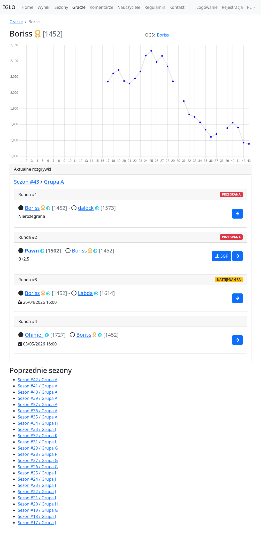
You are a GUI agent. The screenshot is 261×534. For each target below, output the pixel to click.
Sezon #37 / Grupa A (37, 404)
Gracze (79, 7)
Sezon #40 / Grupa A (37, 392)
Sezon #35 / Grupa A (37, 417)
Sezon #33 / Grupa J (37, 429)
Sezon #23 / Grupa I (37, 485)
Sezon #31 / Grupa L (37, 442)
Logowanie (207, 7)
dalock (86, 207)
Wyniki (43, 7)
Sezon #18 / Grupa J (37, 516)
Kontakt (177, 7)
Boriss (163, 35)
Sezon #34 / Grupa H (38, 423)
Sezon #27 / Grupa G (38, 460)
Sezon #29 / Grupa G (38, 448)
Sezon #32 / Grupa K (37, 435)
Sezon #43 (26, 181)
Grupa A (54, 181)
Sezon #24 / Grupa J (37, 479)
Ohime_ (34, 334)
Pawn (32, 250)
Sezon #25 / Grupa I (37, 473)
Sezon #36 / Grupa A (37, 411)
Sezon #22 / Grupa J (37, 491)
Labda (85, 293)
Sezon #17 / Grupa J (37, 522)
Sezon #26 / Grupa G (38, 467)
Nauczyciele (128, 7)
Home (28, 7)
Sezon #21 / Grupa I (37, 498)
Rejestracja (232, 7)
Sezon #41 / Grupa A (37, 386)
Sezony (61, 7)
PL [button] (250, 7)
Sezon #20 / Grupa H (38, 504)
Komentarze (101, 7)
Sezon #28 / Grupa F (37, 454)
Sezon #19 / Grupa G (38, 510)
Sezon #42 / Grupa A (37, 380)
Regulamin (154, 7)
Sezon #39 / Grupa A (37, 398)
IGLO (9, 7)
